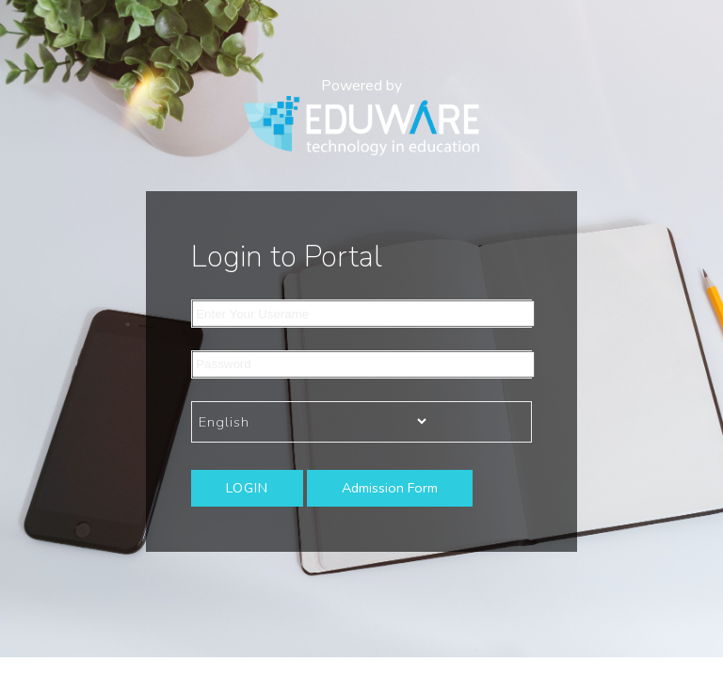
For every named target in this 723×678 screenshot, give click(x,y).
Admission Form (390, 487)
